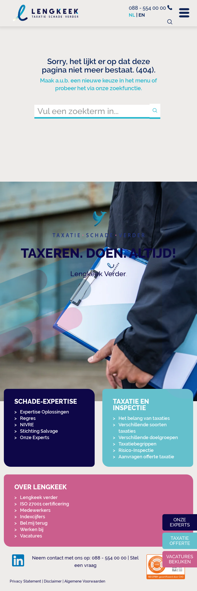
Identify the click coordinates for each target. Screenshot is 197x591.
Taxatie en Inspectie (131, 404)
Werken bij (31, 529)
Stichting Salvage (39, 431)
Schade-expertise (45, 401)
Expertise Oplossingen (44, 411)
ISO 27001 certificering (44, 503)
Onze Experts (34, 437)
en (142, 15)
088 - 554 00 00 (150, 8)
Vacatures (31, 535)
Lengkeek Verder (98, 274)
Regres (28, 418)
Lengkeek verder (39, 497)
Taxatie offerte (180, 540)
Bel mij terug (33, 523)
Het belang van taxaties (144, 418)
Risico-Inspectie (136, 450)
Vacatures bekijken (179, 559)
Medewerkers (35, 510)
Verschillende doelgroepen (148, 437)
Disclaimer (53, 581)
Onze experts (180, 522)
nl (132, 15)
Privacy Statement (25, 581)
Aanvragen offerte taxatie (146, 456)
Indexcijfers (32, 516)
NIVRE (27, 424)
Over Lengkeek (40, 487)
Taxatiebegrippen (137, 444)
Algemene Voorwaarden (84, 581)
